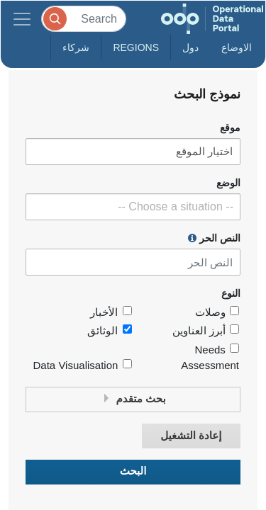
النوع (230, 293)
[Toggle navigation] (22, 19)
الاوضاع (236, 47)
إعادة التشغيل (190, 436)
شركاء (75, 47)
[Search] (83, 19)
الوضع (228, 183)
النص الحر (214, 238)
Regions (136, 47)
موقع (230, 128)
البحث (133, 471)
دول (190, 47)
